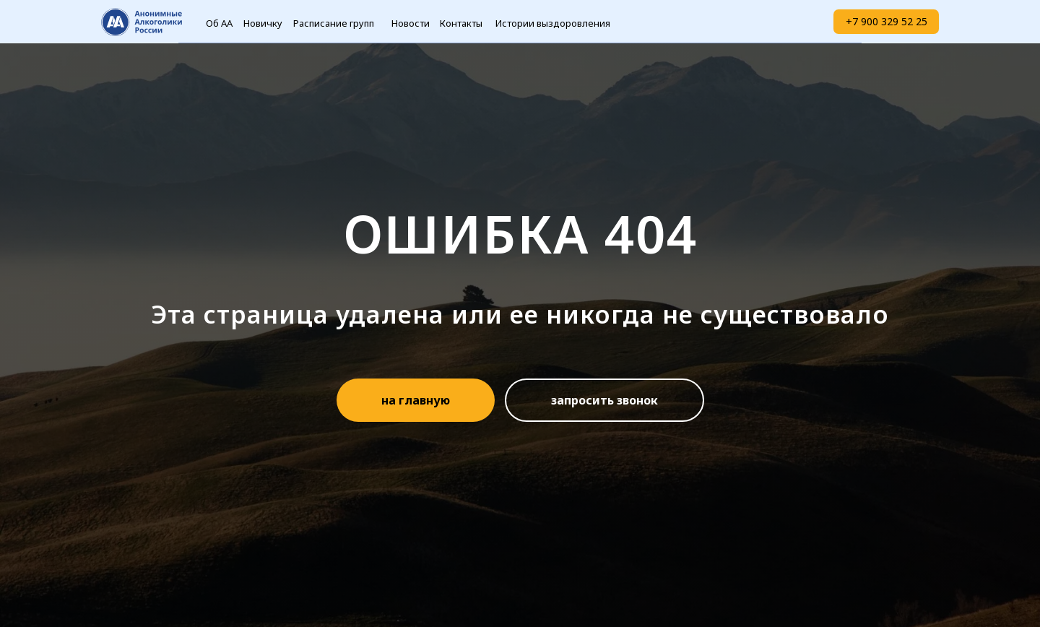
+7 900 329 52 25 (886, 21)
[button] (604, 400)
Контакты (461, 23)
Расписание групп (333, 23)
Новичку (262, 23)
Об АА (219, 23)
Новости (410, 23)
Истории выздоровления (552, 23)
